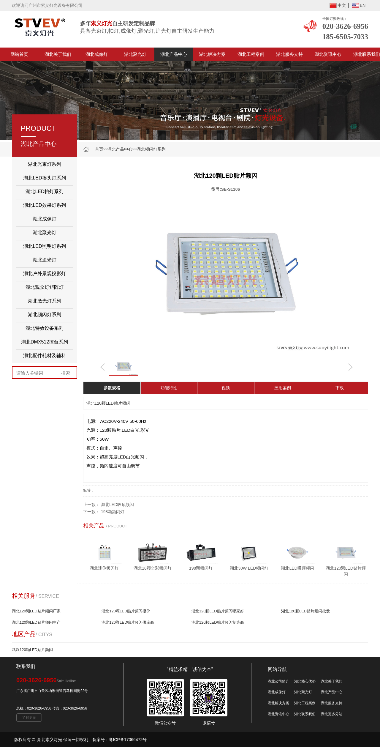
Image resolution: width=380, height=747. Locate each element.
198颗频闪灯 (112, 511)
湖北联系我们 (305, 714)
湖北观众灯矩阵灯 (45, 287)
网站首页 (19, 54)
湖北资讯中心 (328, 54)
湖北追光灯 (44, 259)
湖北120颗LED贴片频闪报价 (126, 611)
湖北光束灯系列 (44, 164)
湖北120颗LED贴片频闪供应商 (128, 622)
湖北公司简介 (278, 681)
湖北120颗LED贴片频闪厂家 (36, 611)
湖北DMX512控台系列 (44, 341)
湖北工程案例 (251, 54)
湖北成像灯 (97, 54)
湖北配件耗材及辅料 (44, 355)
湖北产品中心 (173, 54)
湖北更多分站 (331, 714)
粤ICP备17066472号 (128, 739)
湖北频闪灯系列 (151, 149)
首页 (99, 149)
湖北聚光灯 (135, 54)
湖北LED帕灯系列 (44, 191)
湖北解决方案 (212, 54)
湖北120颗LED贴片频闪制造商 (217, 622)
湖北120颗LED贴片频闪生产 (36, 622)
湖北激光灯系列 (44, 300)
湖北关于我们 (58, 54)
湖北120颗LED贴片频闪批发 (305, 611)
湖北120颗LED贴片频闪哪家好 (217, 611)
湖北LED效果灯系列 (44, 205)
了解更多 (29, 718)
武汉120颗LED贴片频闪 (32, 649)
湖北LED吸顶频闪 (117, 504)
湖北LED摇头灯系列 (44, 177)
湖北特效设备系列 (45, 328)
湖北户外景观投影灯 (44, 273)
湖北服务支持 (289, 54)
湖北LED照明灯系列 (44, 246)
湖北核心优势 (305, 681)
